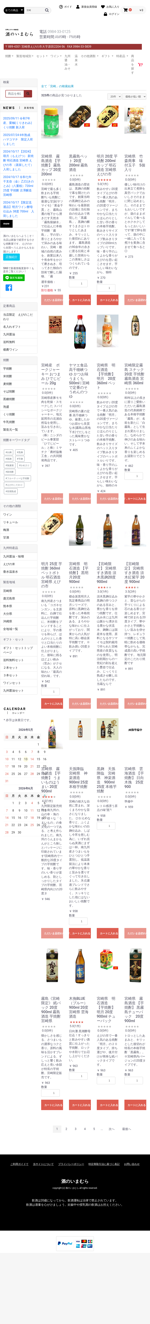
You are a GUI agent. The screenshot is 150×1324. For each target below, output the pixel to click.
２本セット (10, 667)
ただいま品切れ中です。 (53, 300)
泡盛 (6, 406)
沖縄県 (7, 621)
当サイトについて (43, 1164)
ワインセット (12, 683)
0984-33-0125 (59, 31)
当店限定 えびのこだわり (18, 317)
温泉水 (76, 60)
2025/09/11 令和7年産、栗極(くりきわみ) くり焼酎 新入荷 (17, 123)
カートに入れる (81, 300)
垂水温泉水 (10, 571)
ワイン (7, 514)
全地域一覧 (10, 629)
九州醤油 (9, 334)
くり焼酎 (9, 414)
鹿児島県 (9, 598)
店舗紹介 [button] (11, 257)
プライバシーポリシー (71, 1164)
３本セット (10, 675)
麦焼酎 (7, 384)
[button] (8, 288)
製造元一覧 (10, 429)
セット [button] (40, 56)
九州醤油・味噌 (13, 556)
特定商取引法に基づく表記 (104, 1164)
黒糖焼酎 (9, 399)
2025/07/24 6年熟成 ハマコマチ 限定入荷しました (18, 139)
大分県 (7, 613)
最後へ (126, 1129)
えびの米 (9, 564)
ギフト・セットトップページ (18, 650)
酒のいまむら (75, 1181)
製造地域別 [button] (23, 56)
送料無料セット (13, 660)
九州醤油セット (13, 690)
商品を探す (132, 64)
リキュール (10, 522)
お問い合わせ (132, 1164)
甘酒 (6, 537)
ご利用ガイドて (19, 1164)
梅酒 (6, 530)
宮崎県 (7, 591)
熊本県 (7, 606)
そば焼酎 (9, 391)
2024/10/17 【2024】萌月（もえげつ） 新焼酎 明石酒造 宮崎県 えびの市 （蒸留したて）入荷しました (18, 160)
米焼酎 (7, 376)
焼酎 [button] (8, 56)
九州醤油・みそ (67, 62)
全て (44, 86)
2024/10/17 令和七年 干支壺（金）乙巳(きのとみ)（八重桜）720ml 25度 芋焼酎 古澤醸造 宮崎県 (18, 186)
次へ (112, 1129)
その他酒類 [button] (88, 56)
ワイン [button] (54, 56)
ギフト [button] (106, 56)
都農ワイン (10, 349)
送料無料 (9, 342)
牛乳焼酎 (9, 422)
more (6, 223)
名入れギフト (12, 326)
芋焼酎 (7, 368)
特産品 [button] (121, 56)
